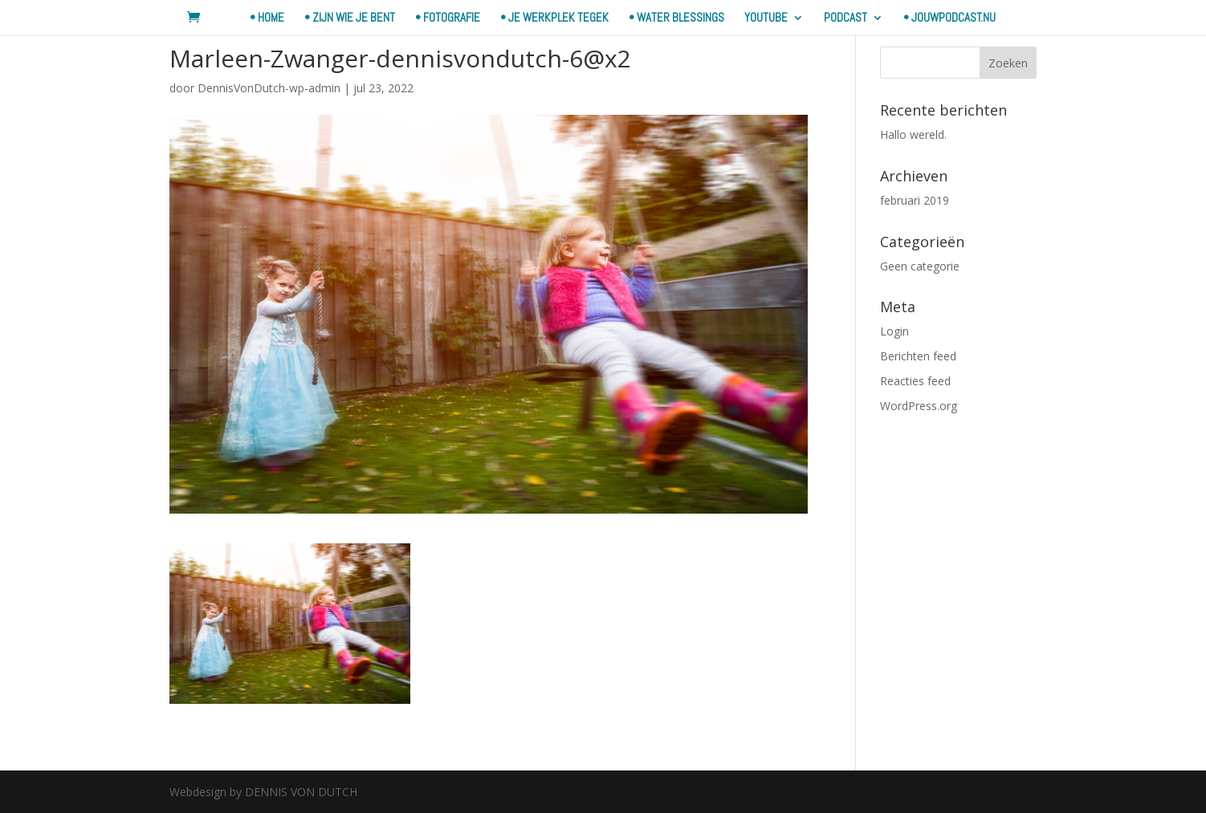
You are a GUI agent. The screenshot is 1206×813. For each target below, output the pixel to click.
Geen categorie (920, 266)
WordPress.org (918, 405)
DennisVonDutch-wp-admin (269, 88)
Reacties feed (915, 380)
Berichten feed (918, 356)
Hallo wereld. (913, 134)
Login (894, 331)
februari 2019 (914, 200)
